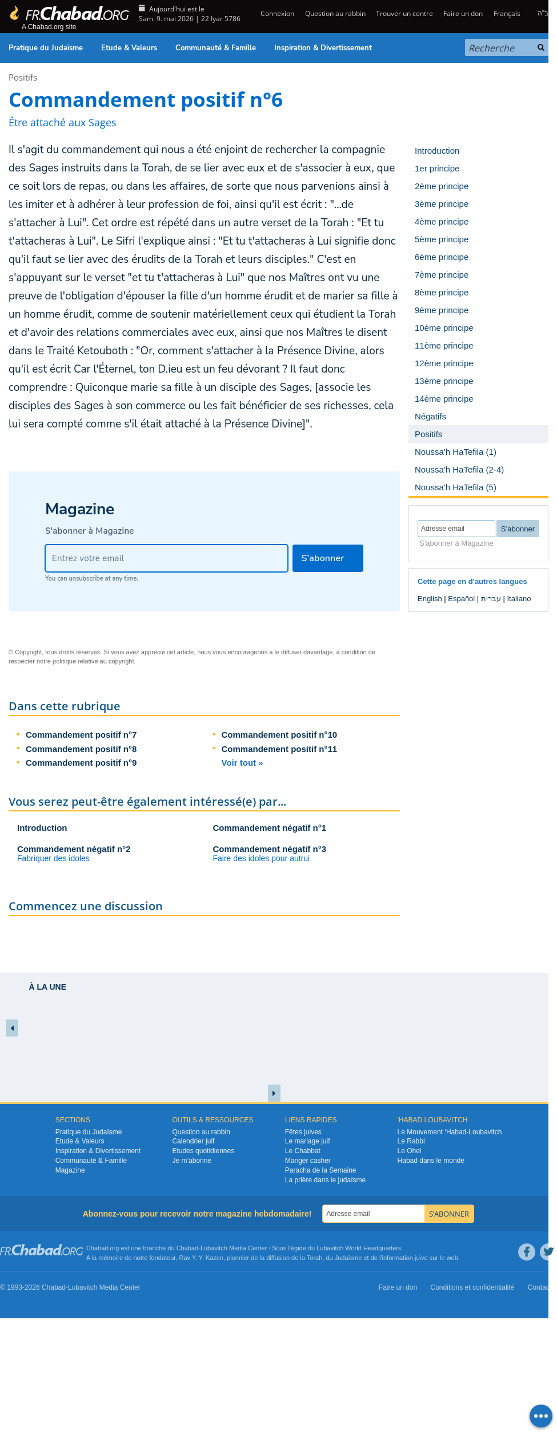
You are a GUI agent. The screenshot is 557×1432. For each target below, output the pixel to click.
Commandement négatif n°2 (74, 849)
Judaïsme (348, 1257)
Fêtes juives (303, 1132)
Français (507, 13)
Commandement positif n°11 (280, 749)
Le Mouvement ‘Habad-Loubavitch (450, 1132)
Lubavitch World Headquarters (358, 1248)
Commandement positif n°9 (81, 762)
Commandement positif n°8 (81, 749)
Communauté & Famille (215, 48)
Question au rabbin (335, 13)
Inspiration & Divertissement (323, 48)
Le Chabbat (302, 1151)
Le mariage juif (307, 1141)
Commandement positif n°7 (81, 734)
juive (421, 1257)
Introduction (42, 828)
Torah (315, 1257)
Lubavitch (214, 1248)
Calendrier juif (193, 1141)
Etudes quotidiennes (203, 1151)
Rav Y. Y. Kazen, (202, 1257)
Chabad (188, 1248)
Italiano (519, 598)
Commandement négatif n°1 (270, 828)
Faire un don (463, 13)
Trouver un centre (404, 13)
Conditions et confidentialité (473, 1287)
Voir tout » (242, 762)
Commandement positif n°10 (280, 734)
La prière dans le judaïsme (325, 1180)
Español (461, 598)
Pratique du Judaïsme (46, 48)
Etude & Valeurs (129, 48)
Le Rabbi (411, 1141)
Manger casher (308, 1161)
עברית (491, 598)
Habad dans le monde (431, 1161)
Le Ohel (410, 1151)
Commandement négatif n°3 (270, 849)
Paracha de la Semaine (320, 1170)
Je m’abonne (191, 1161)
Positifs (23, 77)
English (430, 598)
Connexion (276, 13)
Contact (539, 1287)
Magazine (70, 1170)
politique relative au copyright (93, 661)
